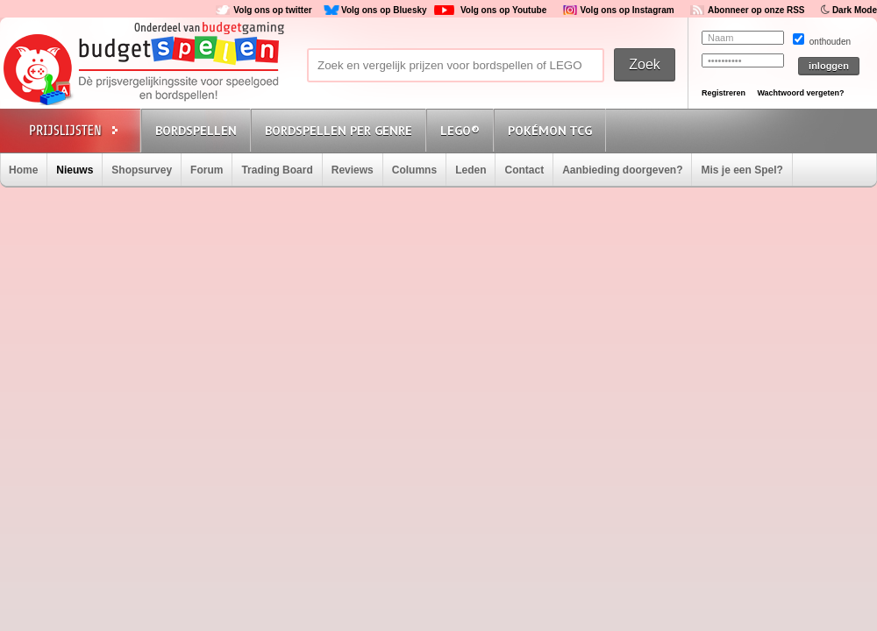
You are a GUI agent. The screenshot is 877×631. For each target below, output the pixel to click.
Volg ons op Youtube (503, 10)
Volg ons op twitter (272, 10)
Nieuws (74, 170)
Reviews (353, 170)
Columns (414, 170)
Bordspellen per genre (338, 130)
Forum (206, 170)
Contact (524, 170)
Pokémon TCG (550, 130)
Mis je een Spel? (741, 170)
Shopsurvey (141, 170)
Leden (470, 170)
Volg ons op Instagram (627, 10)
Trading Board (276, 170)
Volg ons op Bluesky (384, 10)
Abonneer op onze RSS (756, 10)
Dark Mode (854, 10)
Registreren (723, 93)
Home (23, 170)
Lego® (460, 130)
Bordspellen (196, 130)
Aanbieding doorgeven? (622, 170)
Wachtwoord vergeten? (800, 93)
